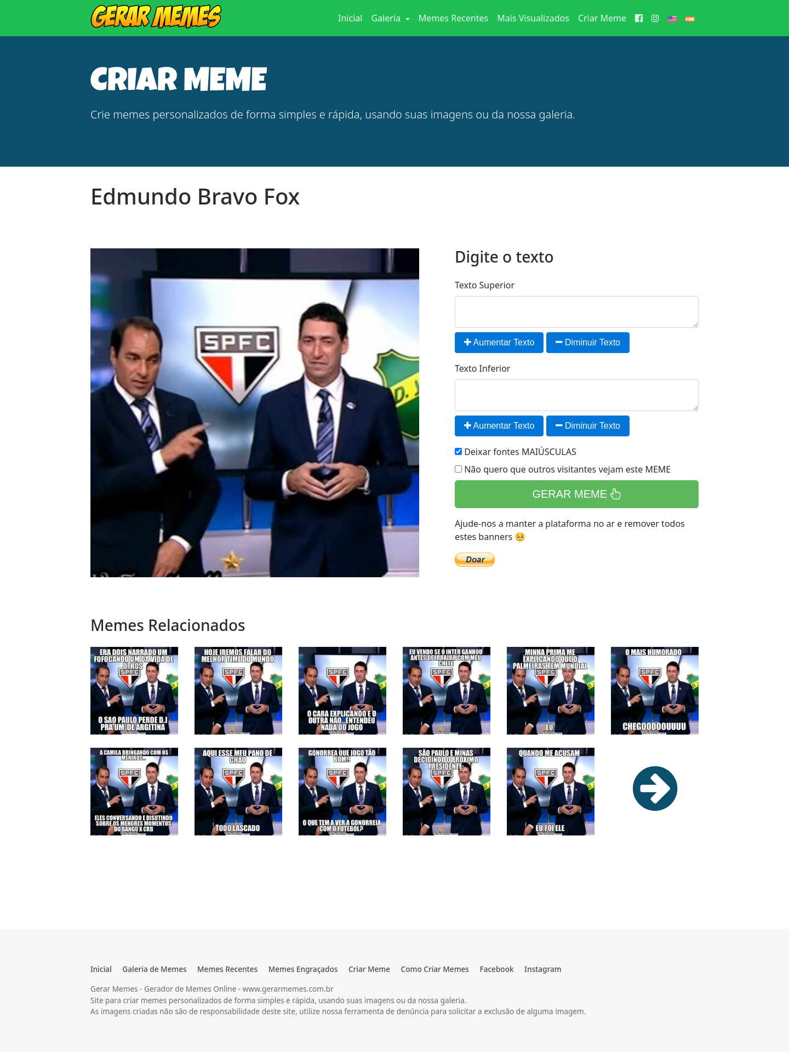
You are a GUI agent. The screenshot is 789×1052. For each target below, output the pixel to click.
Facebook (496, 969)
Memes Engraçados (303, 969)
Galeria (387, 18)
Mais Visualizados (533, 18)
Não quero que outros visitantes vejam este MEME (563, 469)
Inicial (352, 17)
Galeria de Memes (154, 969)
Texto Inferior (482, 368)
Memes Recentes (453, 18)
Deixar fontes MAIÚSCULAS (515, 452)
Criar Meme (602, 18)
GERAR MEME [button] (576, 494)
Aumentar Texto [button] (499, 342)
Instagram (542, 969)
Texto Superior (484, 285)
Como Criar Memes (435, 969)
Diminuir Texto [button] (588, 342)
